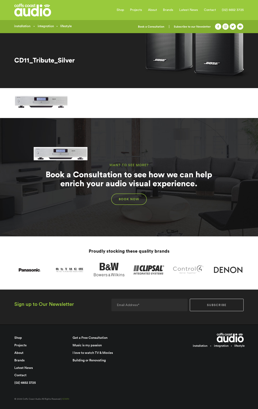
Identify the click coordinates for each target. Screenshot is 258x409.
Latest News (188, 9)
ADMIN (65, 399)
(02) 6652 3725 (233, 9)
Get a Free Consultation (90, 338)
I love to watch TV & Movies (93, 353)
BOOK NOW (129, 199)
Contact (210, 9)
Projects (136, 9)
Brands (168, 9)
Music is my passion (87, 345)
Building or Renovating (89, 360)
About (152, 9)
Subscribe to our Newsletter (192, 26)
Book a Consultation (151, 26)
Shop (120, 9)
